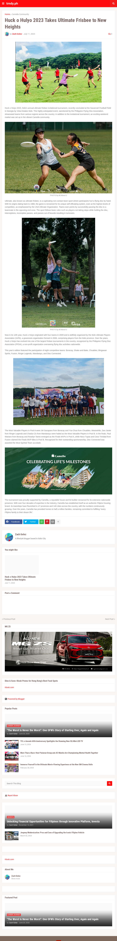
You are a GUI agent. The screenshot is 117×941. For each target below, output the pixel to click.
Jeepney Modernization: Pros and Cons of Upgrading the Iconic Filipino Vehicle (52, 832)
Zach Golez (20, 534)
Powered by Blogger (15, 699)
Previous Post (9, 619)
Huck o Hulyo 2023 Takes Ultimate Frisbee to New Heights (20, 578)
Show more (15, 879)
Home (7, 14)
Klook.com (9, 687)
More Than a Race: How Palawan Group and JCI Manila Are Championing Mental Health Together (59, 753)
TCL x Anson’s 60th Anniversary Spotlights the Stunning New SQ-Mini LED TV (51, 741)
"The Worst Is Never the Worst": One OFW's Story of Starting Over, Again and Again (52, 730)
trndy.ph (12, 3)
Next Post (109, 619)
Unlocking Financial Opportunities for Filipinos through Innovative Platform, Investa (53, 821)
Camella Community (20, 14)
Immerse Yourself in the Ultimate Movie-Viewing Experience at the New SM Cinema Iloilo (56, 764)
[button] (3, 3)
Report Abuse (13, 795)
